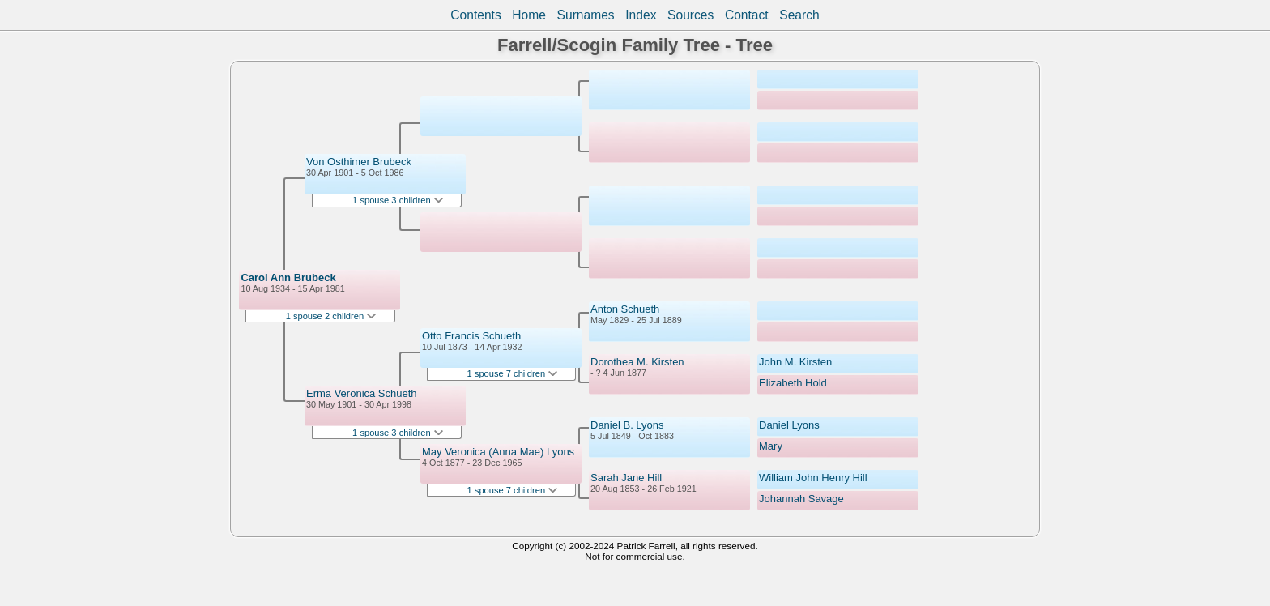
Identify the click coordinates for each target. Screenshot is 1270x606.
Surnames (586, 15)
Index (640, 15)
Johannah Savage (801, 499)
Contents (475, 15)
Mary (770, 446)
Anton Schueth (624, 309)
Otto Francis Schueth (471, 336)
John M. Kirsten (795, 362)
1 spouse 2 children (331, 316)
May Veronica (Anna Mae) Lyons (498, 452)
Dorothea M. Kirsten (637, 362)
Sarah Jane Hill (626, 478)
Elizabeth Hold (793, 383)
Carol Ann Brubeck (288, 277)
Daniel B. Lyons (627, 425)
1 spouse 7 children (512, 373)
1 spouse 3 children (397, 200)
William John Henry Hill (813, 478)
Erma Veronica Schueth (361, 393)
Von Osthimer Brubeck (358, 162)
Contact (747, 15)
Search (799, 15)
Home (529, 15)
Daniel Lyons (789, 425)
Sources (690, 15)
